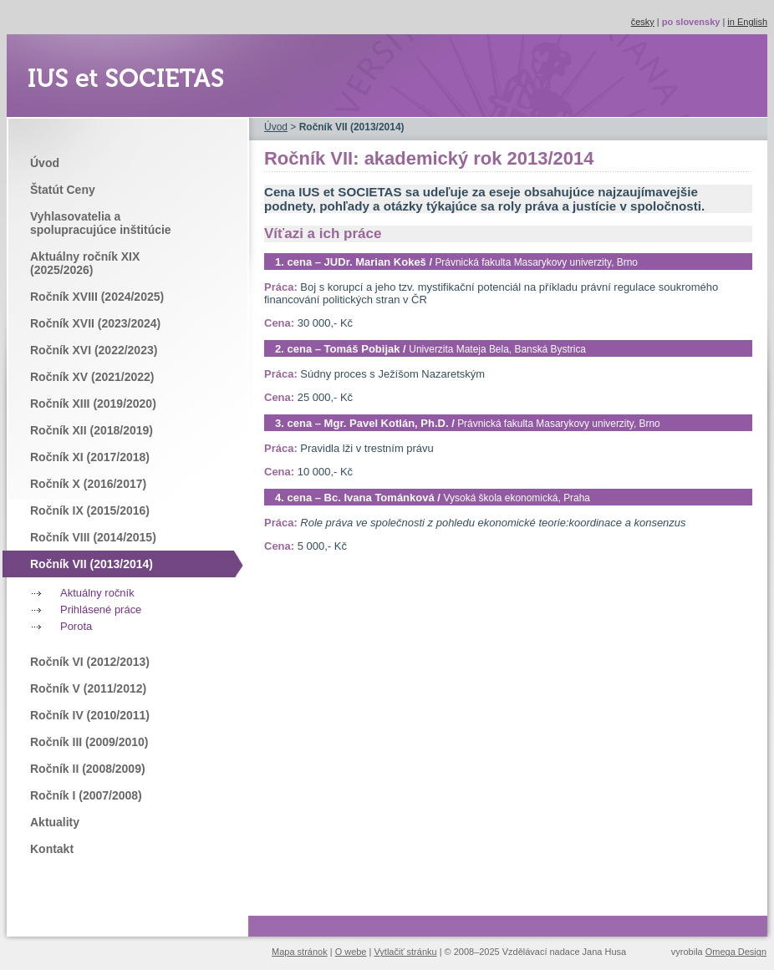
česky (642, 22)
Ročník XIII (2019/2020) (93, 403)
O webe (351, 952)
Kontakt (52, 849)
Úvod (44, 163)
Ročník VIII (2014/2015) (93, 537)
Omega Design (735, 952)
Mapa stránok (300, 952)
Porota (76, 626)
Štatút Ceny (62, 189)
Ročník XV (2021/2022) (92, 376)
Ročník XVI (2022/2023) (93, 350)
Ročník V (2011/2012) (88, 688)
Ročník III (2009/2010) (89, 742)
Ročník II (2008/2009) (87, 768)
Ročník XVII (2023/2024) (95, 323)
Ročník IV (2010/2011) (90, 715)
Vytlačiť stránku (405, 952)
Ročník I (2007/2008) (86, 795)
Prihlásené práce (100, 609)
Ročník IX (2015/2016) (90, 510)
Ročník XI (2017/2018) (90, 457)
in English (747, 22)
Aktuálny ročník (97, 593)
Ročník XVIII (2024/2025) (97, 296)
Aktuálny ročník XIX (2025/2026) (85, 263)
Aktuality (54, 822)
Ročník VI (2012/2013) (90, 661)
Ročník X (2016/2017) (88, 483)
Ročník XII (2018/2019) (91, 430)
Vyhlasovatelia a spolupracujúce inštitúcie (100, 223)
